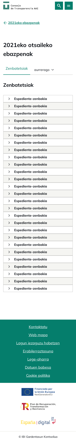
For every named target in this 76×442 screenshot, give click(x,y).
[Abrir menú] (69, 6)
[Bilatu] (59, 6)
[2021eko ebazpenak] (24, 22)
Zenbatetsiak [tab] (17, 68)
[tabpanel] (38, 183)
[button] (8, 98)
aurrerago (41, 70)
